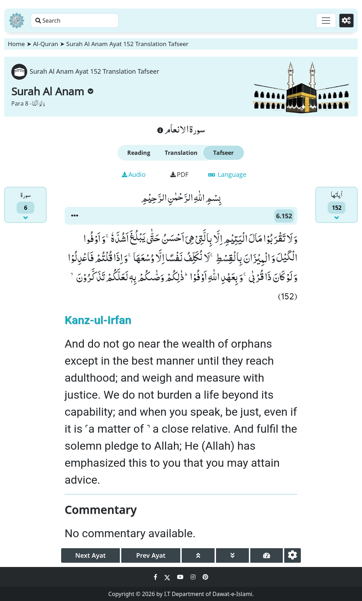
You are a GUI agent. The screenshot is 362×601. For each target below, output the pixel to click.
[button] (74, 215)
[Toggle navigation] (321, 20)
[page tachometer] (267, 555)
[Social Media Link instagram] (194, 577)
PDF (179, 174)
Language (227, 174)
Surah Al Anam (52, 91)
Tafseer (223, 153)
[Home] (16, 20)
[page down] (232, 555)
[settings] (293, 555)
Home (16, 44)
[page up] (198, 555)
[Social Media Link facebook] (156, 577)
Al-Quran (45, 44)
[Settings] (344, 20)
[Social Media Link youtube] (181, 577)
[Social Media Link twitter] (167, 577)
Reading (138, 153)
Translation (181, 153)
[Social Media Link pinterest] (205, 577)
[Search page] (110, 20)
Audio (134, 174)
